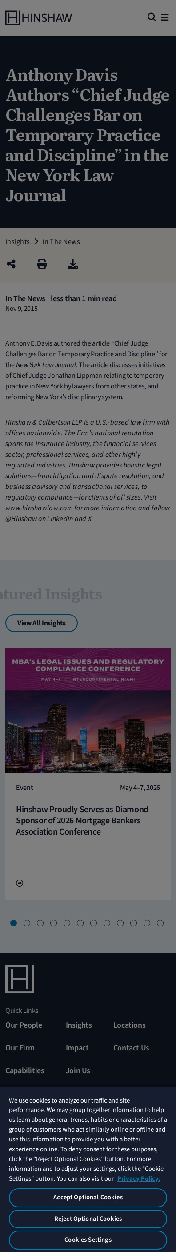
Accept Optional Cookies (87, 1197)
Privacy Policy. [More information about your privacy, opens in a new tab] (138, 1178)
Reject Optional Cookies (88, 1218)
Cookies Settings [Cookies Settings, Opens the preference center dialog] (87, 1239)
